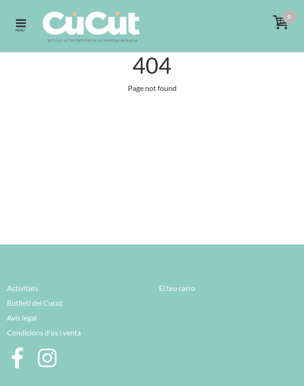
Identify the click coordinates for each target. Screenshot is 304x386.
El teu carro (177, 287)
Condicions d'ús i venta (44, 332)
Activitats (22, 287)
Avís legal (22, 317)
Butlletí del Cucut (35, 302)
